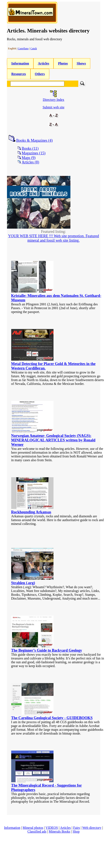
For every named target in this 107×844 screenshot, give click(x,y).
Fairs (76, 827)
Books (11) (30, 148)
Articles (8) (30, 162)
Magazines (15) (33, 153)
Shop (76, 831)
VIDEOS (51, 827)
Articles (43, 63)
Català (33, 48)
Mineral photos (33, 827)
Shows (81, 63)
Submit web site (53, 107)
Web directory (92, 827)
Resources (18, 74)
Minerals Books (59, 831)
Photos (63, 63)
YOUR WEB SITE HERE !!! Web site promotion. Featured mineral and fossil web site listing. (53, 238)
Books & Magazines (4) (34, 140)
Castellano (23, 48)
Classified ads (36, 831)
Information (20, 63)
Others (40, 74)
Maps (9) (29, 158)
